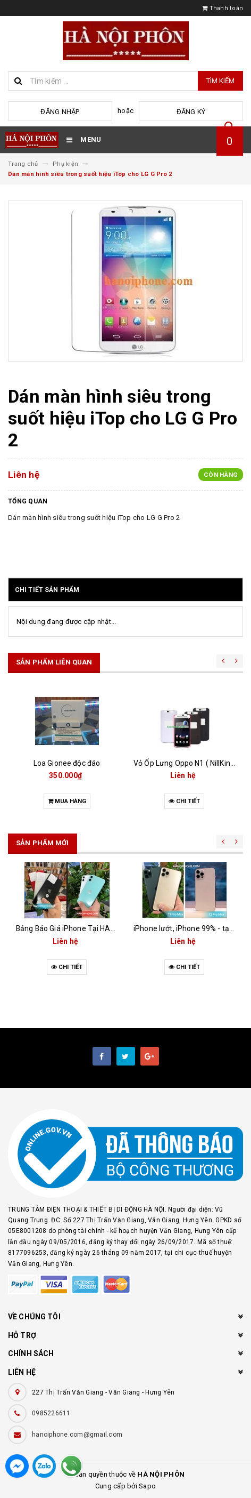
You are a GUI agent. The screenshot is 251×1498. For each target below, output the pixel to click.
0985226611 (51, 1413)
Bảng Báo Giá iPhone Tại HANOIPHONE (81, 928)
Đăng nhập (59, 112)
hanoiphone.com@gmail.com (77, 1434)
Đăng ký (191, 112)
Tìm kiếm (220, 81)
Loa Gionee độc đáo (67, 763)
